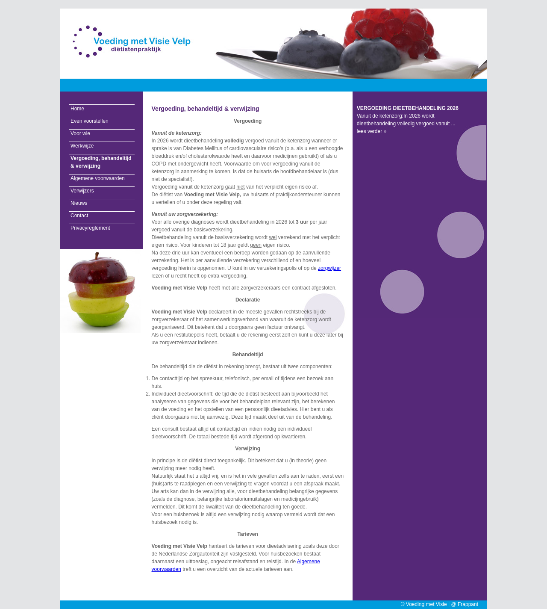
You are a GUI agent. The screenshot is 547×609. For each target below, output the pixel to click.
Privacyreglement (90, 228)
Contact (79, 216)
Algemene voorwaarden (98, 178)
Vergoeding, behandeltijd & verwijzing (101, 162)
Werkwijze (82, 146)
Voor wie (80, 133)
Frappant (468, 604)
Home (77, 109)
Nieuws (79, 203)
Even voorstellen (90, 121)
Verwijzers (82, 191)
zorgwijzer (329, 268)
